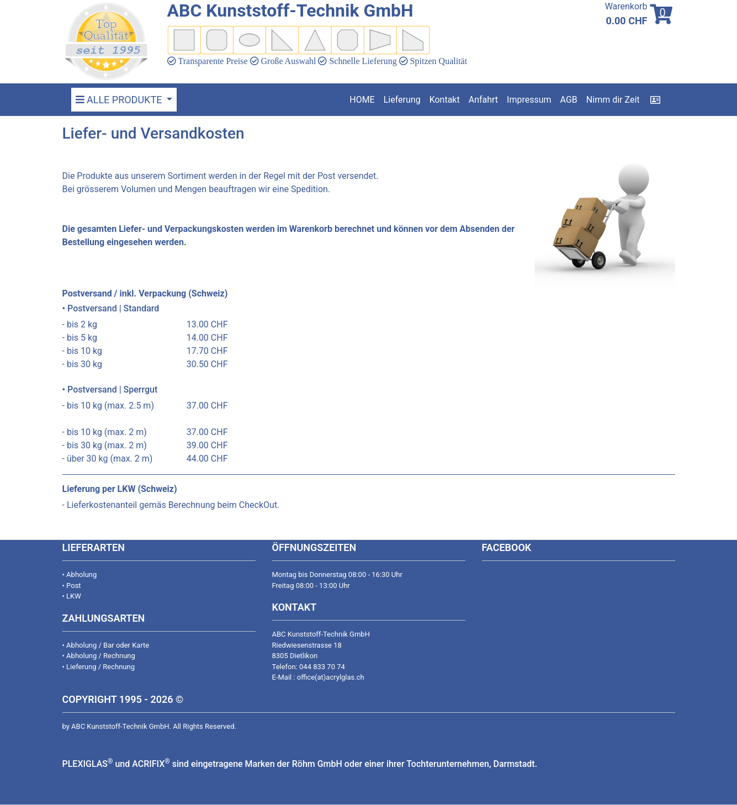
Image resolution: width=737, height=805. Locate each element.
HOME (361, 99)
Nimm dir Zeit (613, 99)
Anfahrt (483, 99)
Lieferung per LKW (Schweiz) (119, 489)
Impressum (529, 99)
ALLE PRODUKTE (120, 99)
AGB (568, 99)
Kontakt (445, 99)
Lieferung (402, 99)
